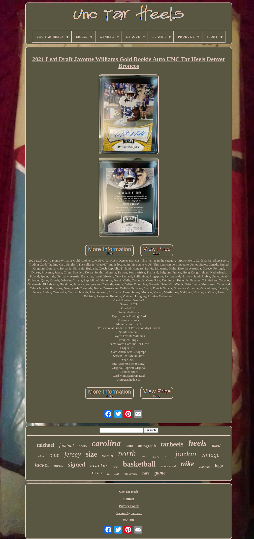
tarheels (172, 444)
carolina (106, 443)
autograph (147, 446)
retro (167, 456)
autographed (168, 466)
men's (107, 456)
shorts (155, 456)
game (160, 472)
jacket (42, 465)
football (66, 445)
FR (132, 520)
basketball (139, 464)
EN (125, 520)
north (127, 453)
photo (83, 446)
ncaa (97, 472)
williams (113, 473)
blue (55, 455)
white (41, 456)
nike (187, 463)
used (216, 445)
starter (99, 466)
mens (58, 465)
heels (198, 443)
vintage (210, 454)
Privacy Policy (129, 506)
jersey (72, 454)
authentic (204, 466)
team (144, 456)
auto (129, 446)
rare (146, 473)
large (115, 467)
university (131, 473)
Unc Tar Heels (129, 491)
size (91, 454)
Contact (128, 499)
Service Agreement (129, 513)
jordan (185, 453)
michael (45, 445)
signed (76, 464)
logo (219, 465)
